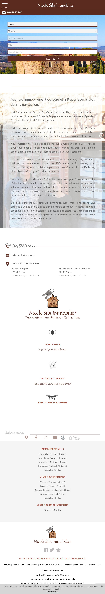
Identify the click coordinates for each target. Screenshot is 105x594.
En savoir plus (52, 592)
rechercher (52, 58)
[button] (52, 24)
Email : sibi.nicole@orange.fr (71, 583)
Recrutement (95, 564)
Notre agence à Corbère (51, 564)
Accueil (7, 564)
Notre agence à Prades (76, 564)
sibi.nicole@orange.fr (20, 255)
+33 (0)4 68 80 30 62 (20, 246)
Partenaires (32, 564)
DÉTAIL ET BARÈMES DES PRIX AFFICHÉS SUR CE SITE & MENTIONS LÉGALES (52, 558)
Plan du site (18, 564)
